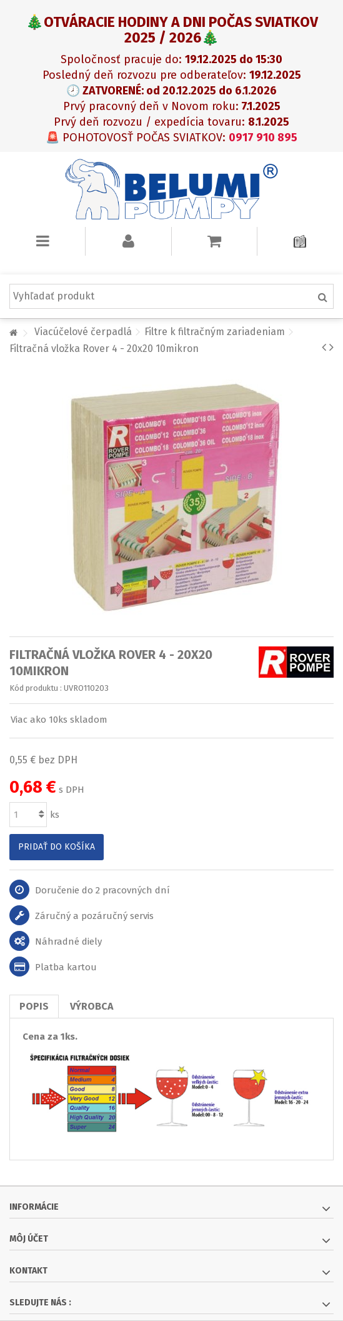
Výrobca (91, 1006)
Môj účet (28, 1238)
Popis (34, 1006)
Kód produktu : (35, 688)
